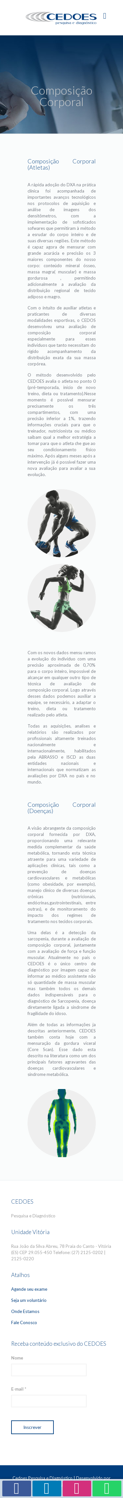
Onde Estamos (25, 1311)
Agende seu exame (29, 1289)
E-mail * (18, 1389)
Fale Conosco (24, 1322)
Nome (17, 1357)
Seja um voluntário (29, 1300)
